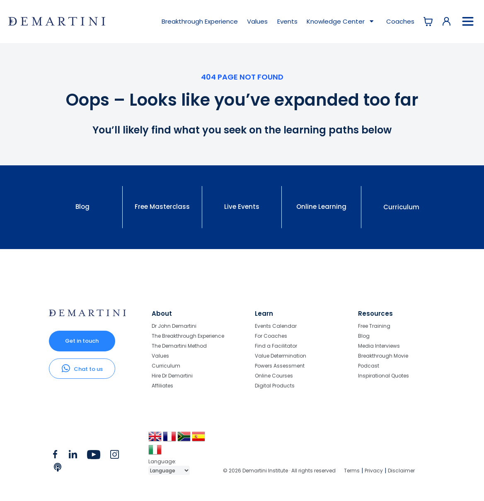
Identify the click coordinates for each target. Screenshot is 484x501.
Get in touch (82, 341)
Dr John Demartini (174, 326)
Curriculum (401, 207)
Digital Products (275, 385)
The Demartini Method (179, 345)
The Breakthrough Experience (188, 335)
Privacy (374, 470)
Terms (352, 470)
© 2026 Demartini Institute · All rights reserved (279, 470)
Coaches (400, 21)
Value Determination (280, 355)
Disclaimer (401, 470)
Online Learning (321, 206)
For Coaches (271, 335)
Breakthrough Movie (383, 355)
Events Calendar (276, 326)
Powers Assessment (280, 365)
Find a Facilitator (276, 345)
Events (287, 21)
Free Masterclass (162, 206)
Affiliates (162, 385)
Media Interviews (379, 345)
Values (257, 21)
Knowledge (341, 21)
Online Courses (274, 375)
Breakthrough (200, 21)
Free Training (374, 326)
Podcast (368, 365)
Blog (82, 206)
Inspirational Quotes (383, 375)
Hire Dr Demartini (172, 375)
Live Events (241, 206)
